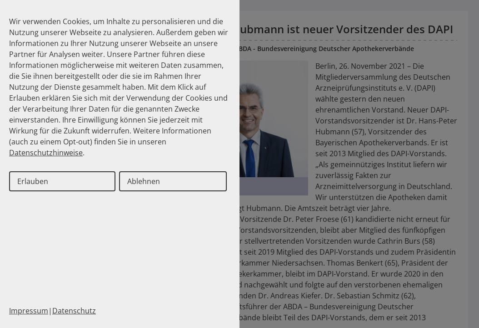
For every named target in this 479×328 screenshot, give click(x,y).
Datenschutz (74, 311)
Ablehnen (143, 181)
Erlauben (32, 181)
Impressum (28, 311)
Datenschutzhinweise (46, 153)
